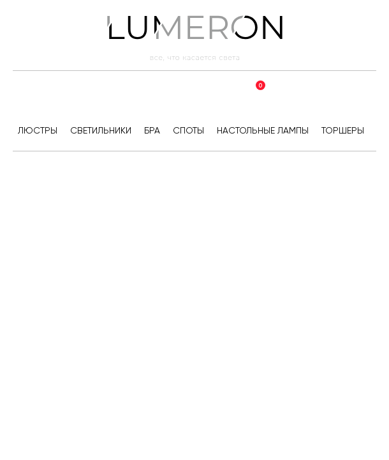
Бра (152, 130)
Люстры (37, 130)
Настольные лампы (263, 130)
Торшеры (342, 130)
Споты (188, 130)
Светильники (100, 130)
